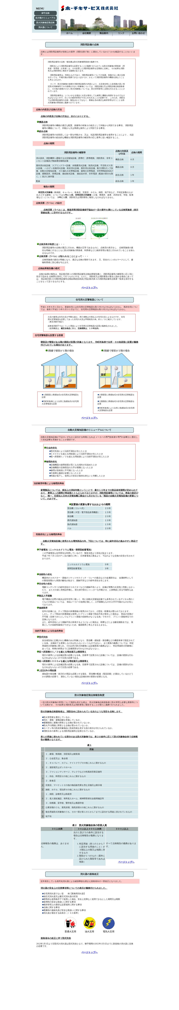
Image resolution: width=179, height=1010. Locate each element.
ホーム (69, 33)
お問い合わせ (138, 33)
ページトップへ (89, 287)
